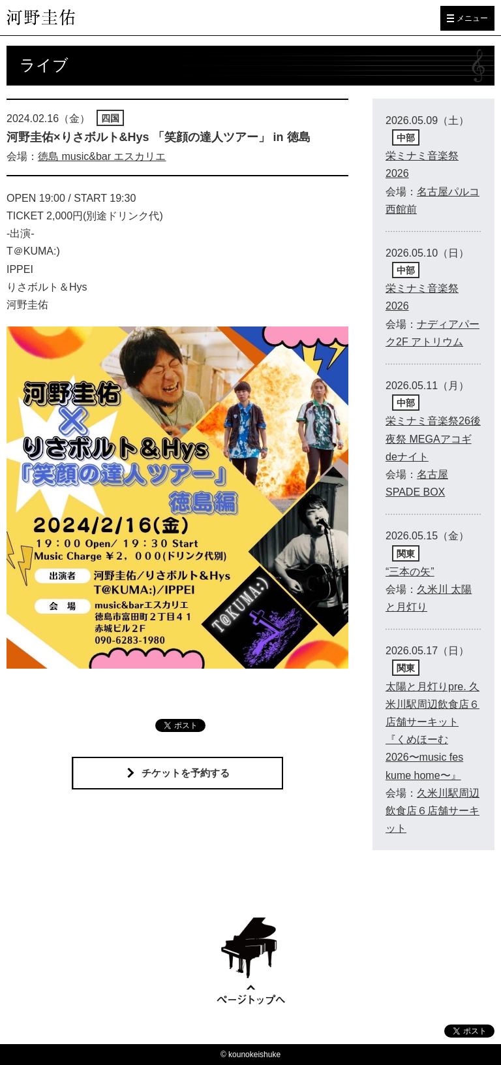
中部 (406, 138)
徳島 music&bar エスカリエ (102, 156)
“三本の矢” (410, 571)
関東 (406, 553)
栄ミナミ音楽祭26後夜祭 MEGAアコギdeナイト (433, 438)
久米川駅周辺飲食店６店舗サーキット (432, 810)
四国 (110, 118)
